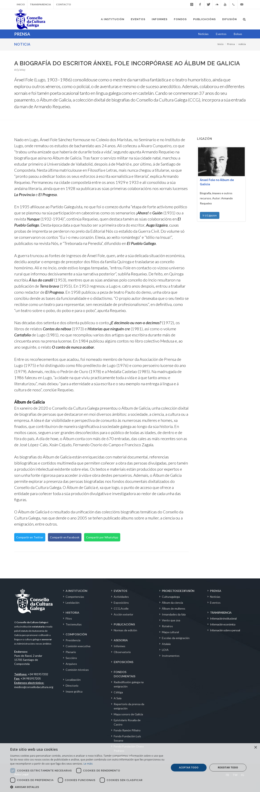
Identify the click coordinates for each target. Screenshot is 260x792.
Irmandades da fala (174, 614)
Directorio (72, 685)
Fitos (69, 618)
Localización (73, 679)
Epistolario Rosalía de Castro (127, 722)
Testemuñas (74, 624)
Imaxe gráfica (74, 691)
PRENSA (215, 590)
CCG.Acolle (121, 608)
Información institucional (223, 618)
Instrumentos (171, 655)
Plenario (71, 652)
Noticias (215, 596)
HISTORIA (72, 612)
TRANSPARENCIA (220, 612)
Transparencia (40, 4)
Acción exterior (123, 614)
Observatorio (122, 652)
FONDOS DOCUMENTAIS (124, 674)
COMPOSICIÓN (76, 634)
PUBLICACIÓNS (124, 624)
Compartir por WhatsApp (102, 537)
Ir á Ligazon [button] (210, 215)
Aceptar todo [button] (188, 767)
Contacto (63, 4)
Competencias (75, 596)
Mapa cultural (170, 632)
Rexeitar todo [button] (228, 767)
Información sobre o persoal (225, 630)
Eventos (215, 602)
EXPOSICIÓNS (123, 662)
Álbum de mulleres (173, 608)
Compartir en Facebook (64, 537)
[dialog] (130, 767)
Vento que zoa (171, 620)
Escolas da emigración (176, 638)
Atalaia (166, 644)
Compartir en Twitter (29, 537)
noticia (242, 44)
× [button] (255, 747)
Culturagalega (171, 596)
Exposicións (121, 602)
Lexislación (72, 602)
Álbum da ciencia (172, 602)
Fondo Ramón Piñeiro (127, 730)
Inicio (21, 4)
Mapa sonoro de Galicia (128, 714)
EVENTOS (120, 590)
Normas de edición (125, 630)
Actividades (121, 596)
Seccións (71, 658)
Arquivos (71, 663)
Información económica (222, 624)
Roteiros (167, 626)
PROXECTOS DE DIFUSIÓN (178, 590)
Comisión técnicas (77, 669)
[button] (87, 787)
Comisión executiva (78, 646)
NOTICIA (22, 44)
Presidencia (73, 640)
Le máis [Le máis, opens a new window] (88, 763)
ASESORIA (121, 640)
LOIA (165, 649)
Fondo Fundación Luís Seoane (127, 738)
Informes (119, 646)
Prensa (231, 44)
